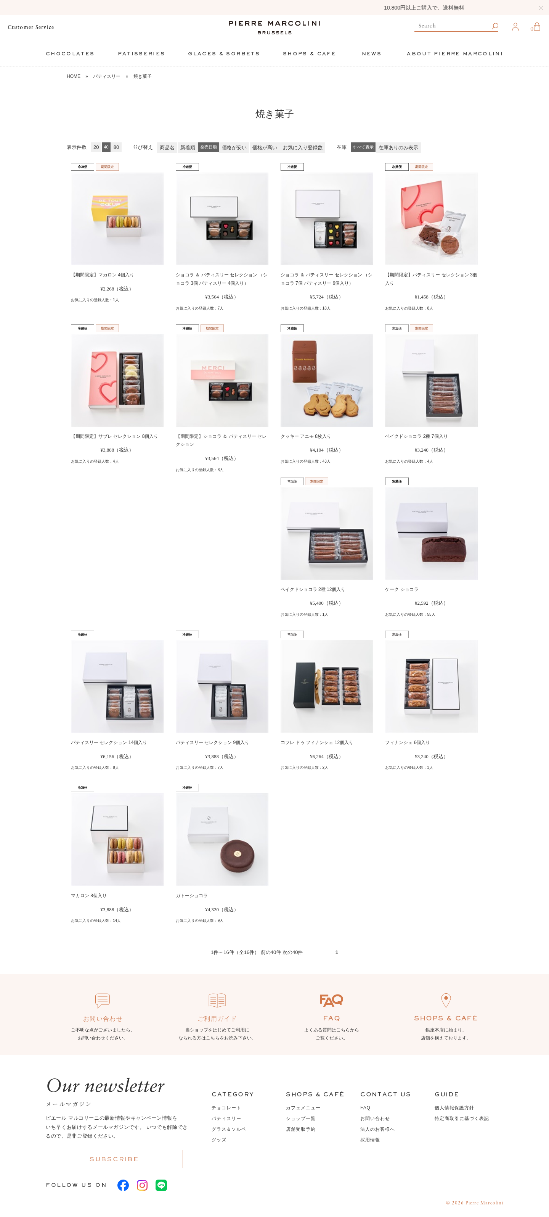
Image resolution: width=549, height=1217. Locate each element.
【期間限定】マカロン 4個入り (102, 275)
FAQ (365, 1107)
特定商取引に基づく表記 (462, 1118)
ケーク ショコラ (401, 589)
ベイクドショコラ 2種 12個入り (313, 589)
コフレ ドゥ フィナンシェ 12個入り (317, 742)
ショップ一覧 (301, 1118)
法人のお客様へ (377, 1129)
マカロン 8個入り (89, 895)
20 (96, 147)
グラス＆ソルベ (229, 1129)
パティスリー (106, 76)
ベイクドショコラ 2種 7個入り (416, 436)
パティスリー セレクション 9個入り (212, 742)
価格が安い (234, 147)
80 (116, 147)
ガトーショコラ (192, 895)
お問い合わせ (375, 1118)
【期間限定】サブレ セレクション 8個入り (114, 436)
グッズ (219, 1140)
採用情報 (370, 1140)
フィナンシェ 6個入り (407, 742)
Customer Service (31, 27)
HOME (73, 76)
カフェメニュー (303, 1107)
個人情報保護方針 (454, 1107)
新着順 (187, 147)
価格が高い (264, 147)
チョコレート (226, 1107)
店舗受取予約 (301, 1129)
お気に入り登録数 (303, 147)
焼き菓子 (142, 76)
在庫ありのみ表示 (398, 147)
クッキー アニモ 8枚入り (306, 436)
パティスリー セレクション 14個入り (109, 742)
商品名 (167, 147)
